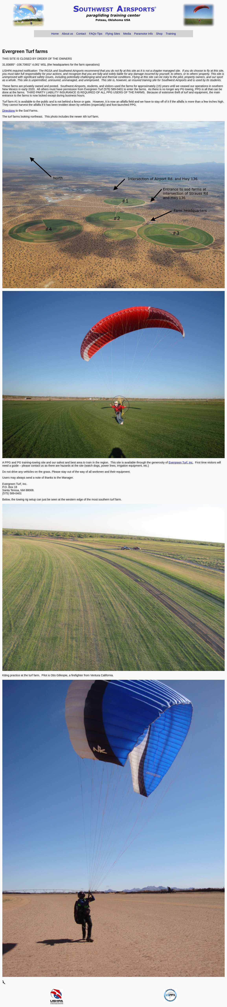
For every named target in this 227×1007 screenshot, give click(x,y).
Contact (81, 33)
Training (171, 33)
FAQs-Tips (95, 33)
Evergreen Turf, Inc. (181, 462)
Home (55, 33)
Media (127, 33)
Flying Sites (113, 33)
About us (67, 33)
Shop (159, 33)
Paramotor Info (143, 33)
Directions (8, 110)
